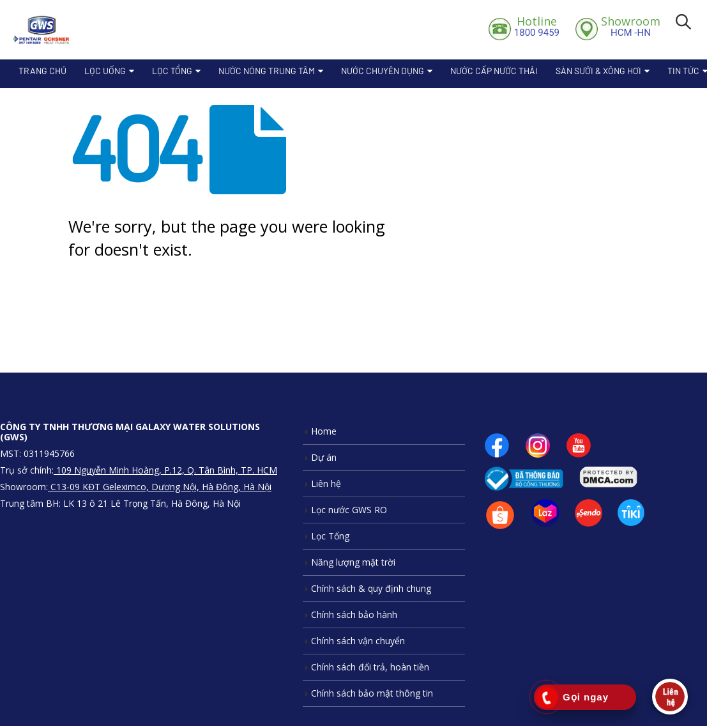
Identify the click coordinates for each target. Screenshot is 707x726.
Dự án (324, 457)
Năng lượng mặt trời (353, 562)
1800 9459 (536, 26)
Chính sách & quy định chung (371, 588)
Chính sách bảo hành (354, 614)
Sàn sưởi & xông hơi (598, 70)
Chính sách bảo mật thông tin (372, 693)
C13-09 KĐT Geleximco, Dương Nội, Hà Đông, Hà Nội (159, 487)
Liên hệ (326, 483)
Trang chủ (42, 70)
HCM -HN (630, 26)
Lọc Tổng (172, 70)
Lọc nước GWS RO (349, 510)
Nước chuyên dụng (382, 70)
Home (324, 431)
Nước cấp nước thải (494, 70)
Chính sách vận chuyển (358, 641)
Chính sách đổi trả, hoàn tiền (370, 667)
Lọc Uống (105, 70)
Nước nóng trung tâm (266, 70)
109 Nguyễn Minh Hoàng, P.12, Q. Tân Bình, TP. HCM (165, 470)
